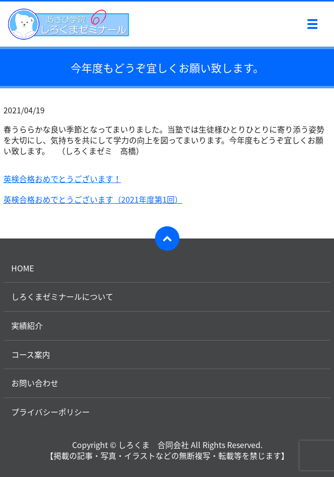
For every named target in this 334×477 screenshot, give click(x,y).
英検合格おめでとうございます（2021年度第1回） (92, 199)
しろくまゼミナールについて (62, 296)
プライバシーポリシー (50, 412)
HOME (22, 268)
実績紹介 (27, 325)
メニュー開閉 (312, 24)
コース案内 (30, 354)
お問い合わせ (34, 383)
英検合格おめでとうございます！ (62, 179)
